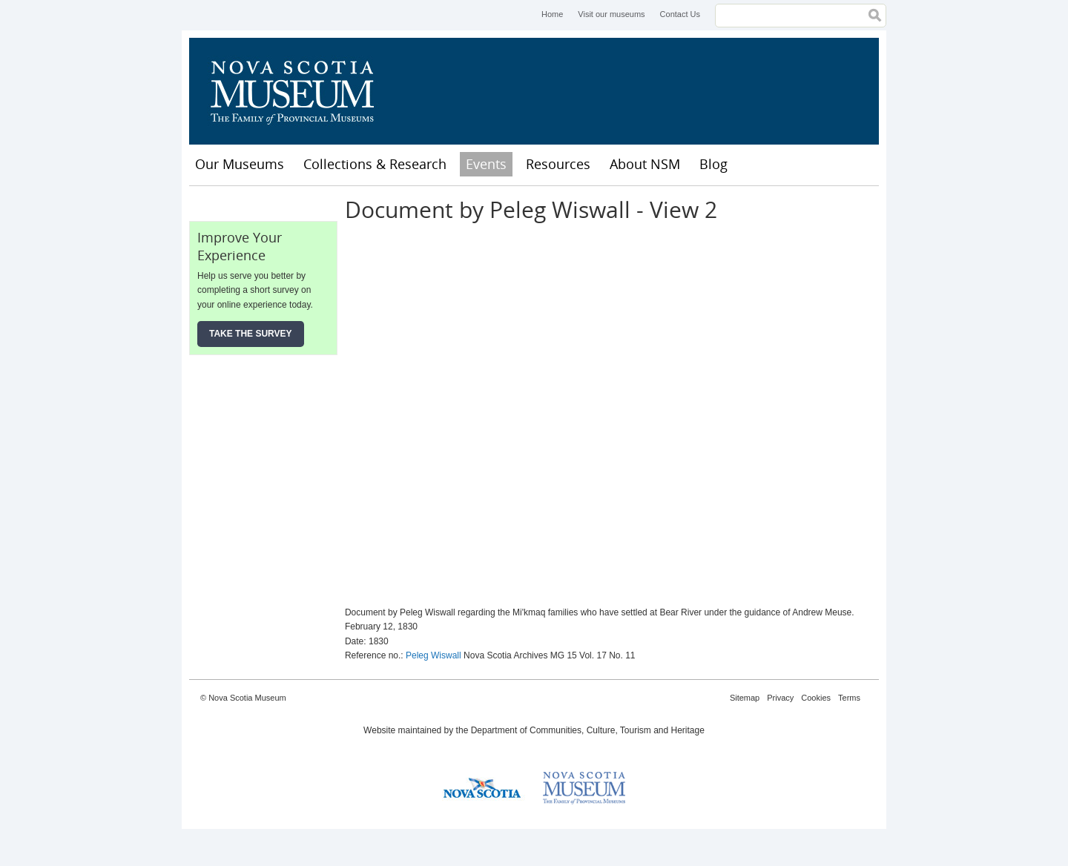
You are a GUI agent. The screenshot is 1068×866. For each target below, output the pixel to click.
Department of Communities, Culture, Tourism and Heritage (588, 730)
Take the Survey (250, 333)
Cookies (816, 697)
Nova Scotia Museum (300, 91)
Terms (849, 697)
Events (486, 164)
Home (552, 14)
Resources (558, 164)
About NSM (645, 164)
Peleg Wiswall (433, 655)
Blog (713, 164)
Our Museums (239, 164)
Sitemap (744, 697)
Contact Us (680, 14)
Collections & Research (374, 164)
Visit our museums (611, 14)
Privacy (780, 697)
